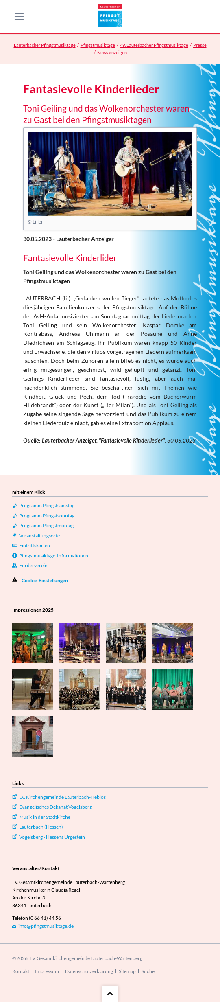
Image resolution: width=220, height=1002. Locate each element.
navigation (19, 16)
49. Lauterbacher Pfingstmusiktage (154, 45)
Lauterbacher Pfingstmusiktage (45, 45)
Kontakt (20, 971)
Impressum (47, 971)
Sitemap (127, 971)
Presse (200, 45)
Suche (148, 971)
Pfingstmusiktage (98, 45)
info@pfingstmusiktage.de (46, 926)
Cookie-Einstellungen (45, 580)
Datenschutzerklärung (89, 971)
